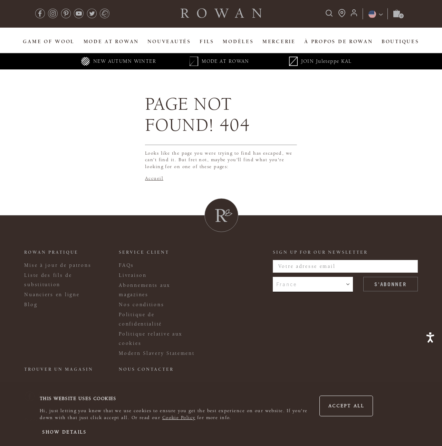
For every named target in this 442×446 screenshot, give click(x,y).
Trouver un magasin (58, 369)
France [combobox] (286, 284)
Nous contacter (146, 369)
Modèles (238, 42)
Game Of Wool (49, 42)
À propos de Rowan (338, 42)
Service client (144, 252)
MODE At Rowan (111, 42)
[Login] (354, 15)
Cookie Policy (178, 417)
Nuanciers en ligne (51, 295)
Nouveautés (169, 42)
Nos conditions (141, 305)
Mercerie (279, 42)
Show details (64, 432)
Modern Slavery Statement (156, 353)
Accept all (346, 406)
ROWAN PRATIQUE (51, 252)
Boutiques (400, 42)
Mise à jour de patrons (57, 265)
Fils (207, 42)
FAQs (126, 265)
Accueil (154, 178)
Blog (30, 305)
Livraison (133, 275)
